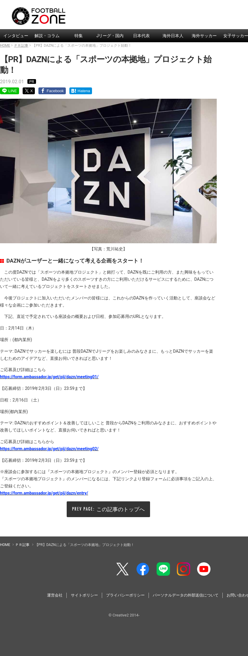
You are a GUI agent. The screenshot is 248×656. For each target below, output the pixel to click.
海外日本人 (173, 35)
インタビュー (15, 35)
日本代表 (141, 35)
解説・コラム (47, 35)
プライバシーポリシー (125, 595)
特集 (78, 35)
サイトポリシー (84, 595)
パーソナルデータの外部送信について (186, 595)
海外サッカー (204, 35)
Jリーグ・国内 (110, 35)
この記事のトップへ (120, 509)
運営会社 (55, 595)
